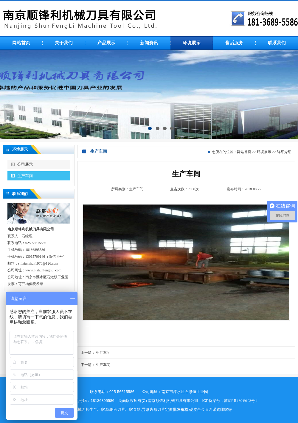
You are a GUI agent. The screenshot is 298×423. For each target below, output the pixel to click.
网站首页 (244, 152)
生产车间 (25, 176)
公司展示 (25, 164)
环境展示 (264, 152)
